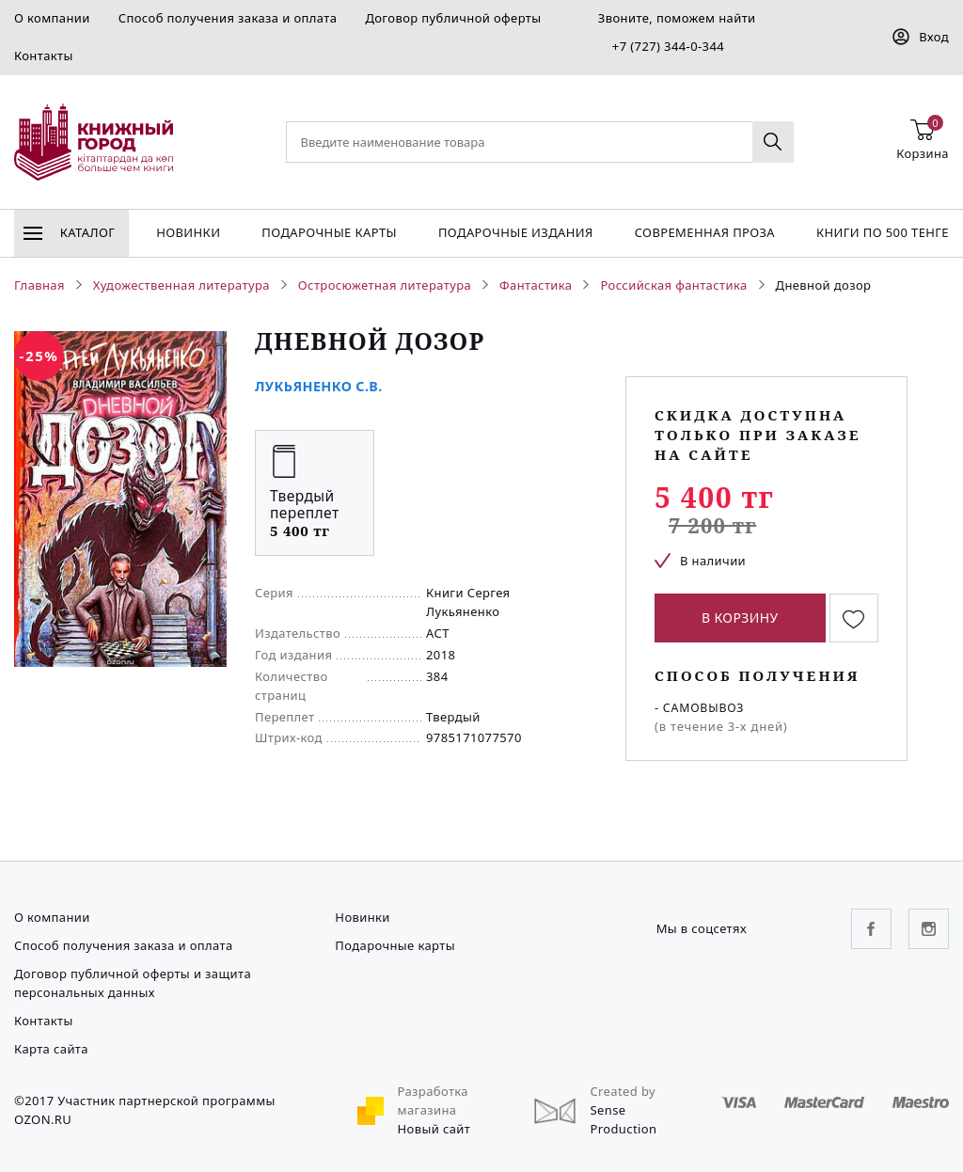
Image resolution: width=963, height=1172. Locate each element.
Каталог (69, 232)
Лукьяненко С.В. (319, 386)
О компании (52, 17)
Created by (622, 1091)
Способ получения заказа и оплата (228, 17)
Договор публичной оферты (453, 17)
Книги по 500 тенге (882, 232)
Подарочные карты (329, 232)
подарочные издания (515, 232)
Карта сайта (51, 1048)
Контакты (43, 55)
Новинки (188, 232)
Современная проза (705, 232)
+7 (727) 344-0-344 (668, 46)
